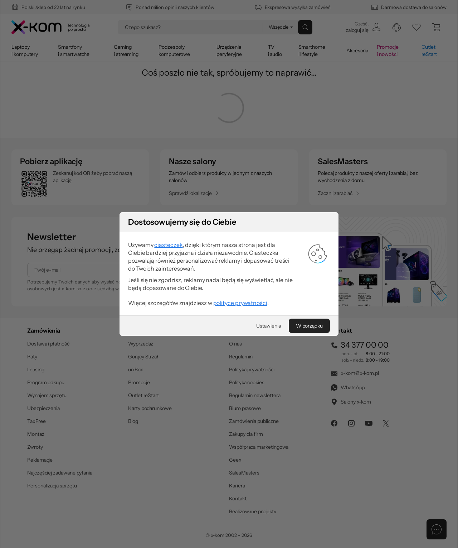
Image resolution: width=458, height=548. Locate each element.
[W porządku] (309, 326)
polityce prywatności (240, 302)
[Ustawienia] (268, 326)
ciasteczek (168, 244)
